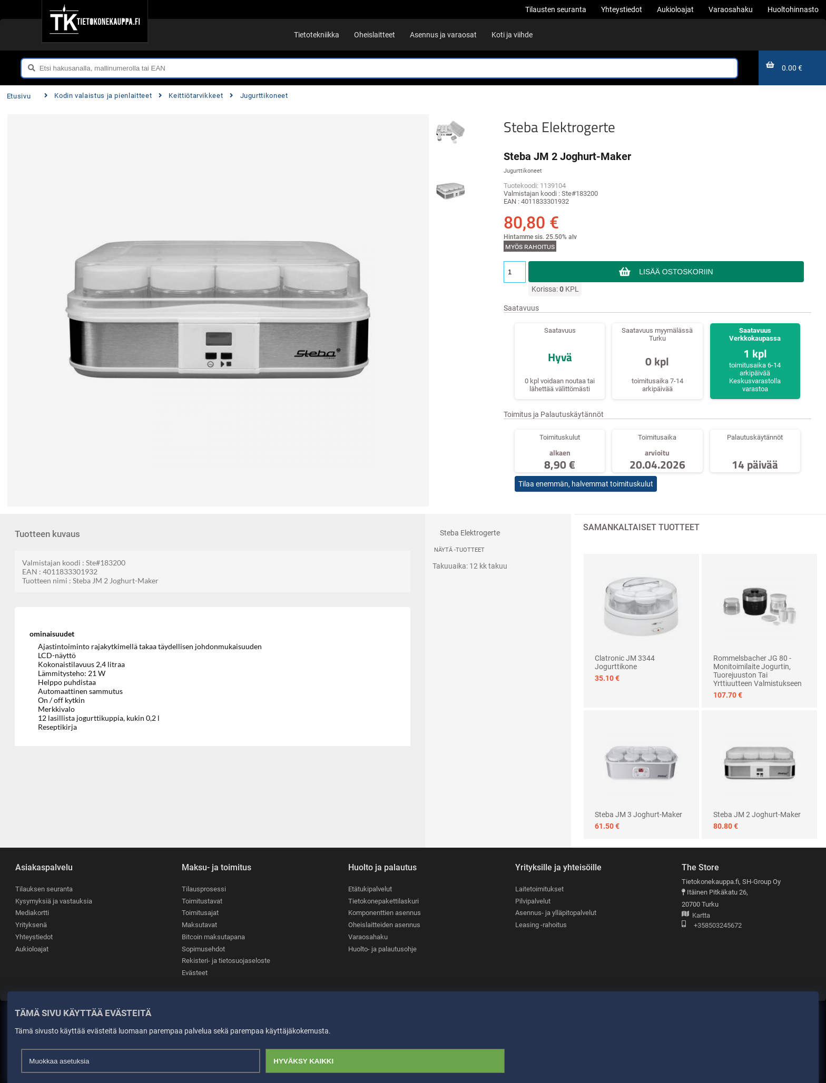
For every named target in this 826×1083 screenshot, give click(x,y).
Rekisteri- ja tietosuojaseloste (226, 961)
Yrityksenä (31, 925)
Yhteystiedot (34, 937)
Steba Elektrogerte (559, 127)
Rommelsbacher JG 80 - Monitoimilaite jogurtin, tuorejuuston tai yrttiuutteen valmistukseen (757, 671)
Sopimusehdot (203, 949)
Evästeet (195, 973)
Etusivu (19, 96)
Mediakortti (32, 913)
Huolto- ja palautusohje (382, 949)
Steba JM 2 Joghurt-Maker (757, 814)
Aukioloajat (31, 949)
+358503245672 (712, 926)
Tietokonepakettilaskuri (383, 901)
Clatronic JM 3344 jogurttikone (625, 662)
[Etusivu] (94, 21)
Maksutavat (199, 925)
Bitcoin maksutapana (213, 937)
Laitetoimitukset (539, 889)
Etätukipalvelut (370, 889)
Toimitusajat (200, 913)
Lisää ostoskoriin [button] (676, 271)
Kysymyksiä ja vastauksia (53, 901)
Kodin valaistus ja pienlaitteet (98, 96)
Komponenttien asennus (384, 913)
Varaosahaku (368, 937)
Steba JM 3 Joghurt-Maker (638, 814)
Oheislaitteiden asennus (384, 925)
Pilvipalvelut (532, 901)
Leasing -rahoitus (541, 925)
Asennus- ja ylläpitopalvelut (555, 913)
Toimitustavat (202, 901)
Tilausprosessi (204, 889)
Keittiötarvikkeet (191, 96)
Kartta (696, 916)
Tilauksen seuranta (44, 889)
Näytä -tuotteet (459, 550)
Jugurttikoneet (259, 96)
